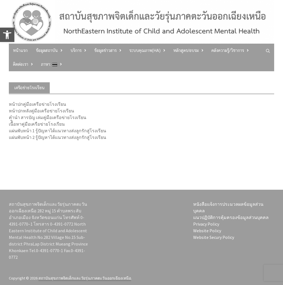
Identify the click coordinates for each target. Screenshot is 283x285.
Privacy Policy (206, 224)
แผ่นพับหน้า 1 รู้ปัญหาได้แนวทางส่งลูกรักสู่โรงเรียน (57, 130)
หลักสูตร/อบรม (186, 50)
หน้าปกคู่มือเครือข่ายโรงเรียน (37, 104)
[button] (7, 35)
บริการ (76, 50)
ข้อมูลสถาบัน (47, 50)
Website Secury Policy (213, 237)
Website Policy (207, 230)
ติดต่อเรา (20, 64)
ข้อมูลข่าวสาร (105, 50)
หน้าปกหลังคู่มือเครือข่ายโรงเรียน (41, 111)
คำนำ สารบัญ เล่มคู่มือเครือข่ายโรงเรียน (47, 117)
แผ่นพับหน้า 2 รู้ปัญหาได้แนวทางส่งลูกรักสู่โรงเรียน (57, 137)
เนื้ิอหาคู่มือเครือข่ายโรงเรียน (37, 124)
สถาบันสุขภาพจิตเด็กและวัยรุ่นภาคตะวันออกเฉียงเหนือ (84, 278)
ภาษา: (49, 64)
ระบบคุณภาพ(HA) (145, 50)
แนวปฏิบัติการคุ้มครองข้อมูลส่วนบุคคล (231, 217)
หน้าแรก (20, 50)
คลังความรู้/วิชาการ (227, 50)
